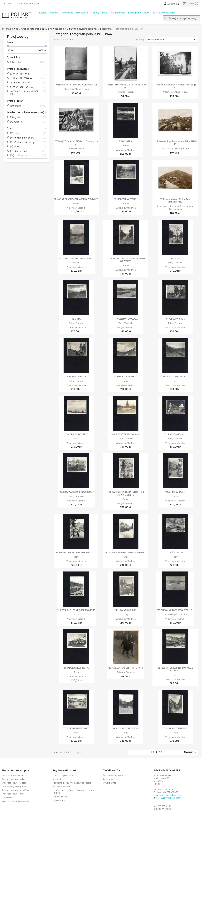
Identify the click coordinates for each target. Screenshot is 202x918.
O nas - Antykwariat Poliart (14, 775)
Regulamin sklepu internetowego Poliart (72, 782)
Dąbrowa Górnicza (126, 672)
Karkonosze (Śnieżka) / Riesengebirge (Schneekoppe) (175, 207)
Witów (126, 145)
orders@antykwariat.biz (171, 795)
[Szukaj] (181, 18)
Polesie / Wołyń (76, 148)
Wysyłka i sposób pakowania (15, 801)
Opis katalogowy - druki (13, 793)
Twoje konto (111, 770)
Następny (190, 752)
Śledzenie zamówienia (113, 775)
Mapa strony (59, 800)
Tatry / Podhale (175, 262)
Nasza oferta (8, 797)
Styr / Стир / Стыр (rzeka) (76, 89)
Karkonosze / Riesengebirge (175, 148)
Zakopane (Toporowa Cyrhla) (175, 614)
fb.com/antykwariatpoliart (168, 797)
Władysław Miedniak (126, 150)
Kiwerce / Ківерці (126, 92)
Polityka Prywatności (62, 786)
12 (160, 752)
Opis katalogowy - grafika (14, 786)
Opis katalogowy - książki (14, 782)
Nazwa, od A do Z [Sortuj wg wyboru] (172, 39)
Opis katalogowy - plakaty (14, 779)
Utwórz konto (109, 782)
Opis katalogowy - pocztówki (15, 790)
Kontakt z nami (60, 796)
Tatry (125, 381)
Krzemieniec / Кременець (175, 92)
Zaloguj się (108, 779)
